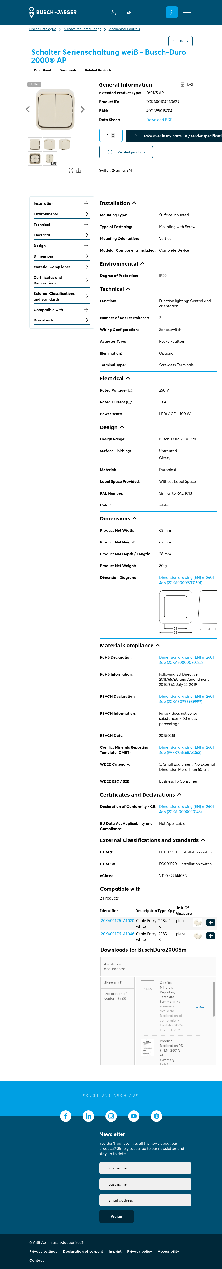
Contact (36, 1260)
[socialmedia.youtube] (133, 1116)
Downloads (72, 70)
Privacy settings (43, 1251)
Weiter (116, 1217)
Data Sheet (44, 70)
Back (180, 41)
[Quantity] (111, 135)
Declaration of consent (83, 1251)
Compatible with (62, 310)
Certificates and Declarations (62, 281)
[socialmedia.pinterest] (156, 1116)
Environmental (62, 214)
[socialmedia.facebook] (65, 1116)
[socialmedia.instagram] (111, 1116)
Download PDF (159, 120)
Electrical (62, 235)
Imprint (115, 1251)
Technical (62, 225)
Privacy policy (139, 1251)
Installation (62, 204)
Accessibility (168, 1251)
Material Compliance (62, 267)
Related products (127, 153)
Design (62, 246)
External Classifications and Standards (62, 297)
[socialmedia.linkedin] (88, 1116)
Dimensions (62, 256)
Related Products (106, 70)
